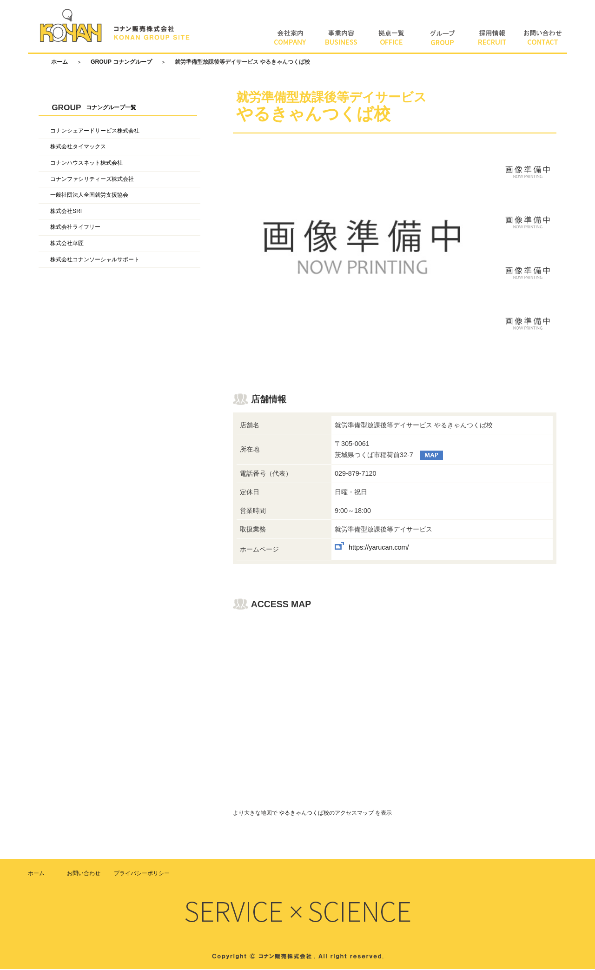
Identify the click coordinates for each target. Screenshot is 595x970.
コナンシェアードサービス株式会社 (94, 131)
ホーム (59, 63)
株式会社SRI (66, 212)
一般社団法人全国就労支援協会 (89, 196)
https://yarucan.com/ (379, 548)
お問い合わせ (83, 874)
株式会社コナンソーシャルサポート (94, 260)
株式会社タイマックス (78, 148)
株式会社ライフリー (75, 228)
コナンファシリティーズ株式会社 (92, 180)
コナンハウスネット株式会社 (86, 163)
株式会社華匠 (67, 244)
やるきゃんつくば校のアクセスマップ (326, 814)
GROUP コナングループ (121, 63)
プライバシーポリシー (142, 874)
